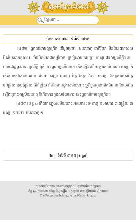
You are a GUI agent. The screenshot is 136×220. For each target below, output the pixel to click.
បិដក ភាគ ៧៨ (57, 39)
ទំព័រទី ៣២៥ (80, 39)
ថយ (51, 155)
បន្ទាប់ (83, 155)
